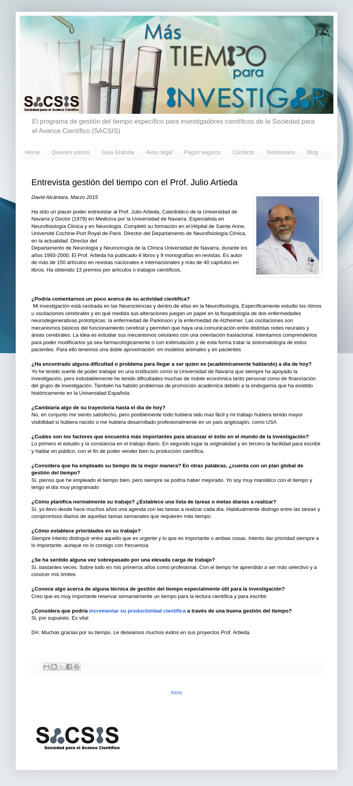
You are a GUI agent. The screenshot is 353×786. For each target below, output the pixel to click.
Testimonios (280, 152)
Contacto (244, 152)
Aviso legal (159, 152)
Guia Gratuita (118, 152)
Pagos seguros (202, 152)
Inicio (176, 692)
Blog (312, 152)
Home (32, 152)
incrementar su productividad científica (137, 611)
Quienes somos (70, 152)
